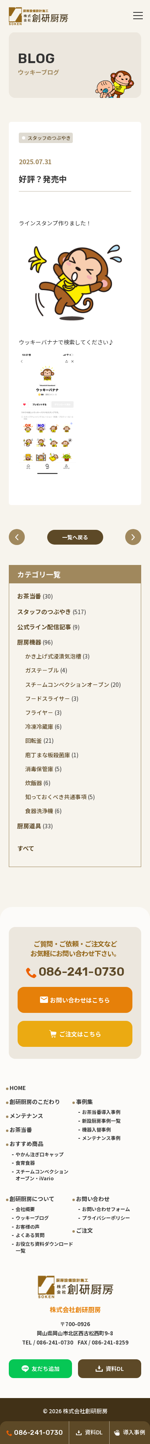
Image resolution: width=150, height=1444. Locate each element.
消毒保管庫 (39, 769)
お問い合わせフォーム (106, 1208)
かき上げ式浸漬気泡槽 (53, 656)
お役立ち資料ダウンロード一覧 (44, 1247)
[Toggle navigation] (138, 16)
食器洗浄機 (39, 811)
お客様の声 (28, 1226)
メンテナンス (26, 1116)
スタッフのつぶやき (49, 137)
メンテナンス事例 (101, 1137)
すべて (25, 848)
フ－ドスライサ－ (47, 698)
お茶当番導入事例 (101, 1111)
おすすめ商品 (26, 1144)
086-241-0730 (34, 1432)
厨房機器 (29, 642)
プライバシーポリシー (106, 1217)
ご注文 (84, 1230)
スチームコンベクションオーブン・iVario (42, 1174)
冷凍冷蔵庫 (39, 726)
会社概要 (25, 1208)
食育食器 (25, 1162)
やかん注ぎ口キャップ (40, 1154)
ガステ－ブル (42, 670)
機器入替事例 (96, 1129)
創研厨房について (32, 1199)
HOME (18, 1088)
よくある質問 (30, 1234)
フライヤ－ (39, 712)
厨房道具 (29, 825)
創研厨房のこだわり (35, 1102)
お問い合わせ (93, 1199)
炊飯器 (33, 783)
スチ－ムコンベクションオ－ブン (67, 684)
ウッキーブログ (32, 1217)
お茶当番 (29, 596)
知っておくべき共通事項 (55, 797)
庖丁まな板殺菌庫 (47, 755)
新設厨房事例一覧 (101, 1120)
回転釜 (33, 740)
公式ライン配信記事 (44, 627)
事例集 (84, 1102)
